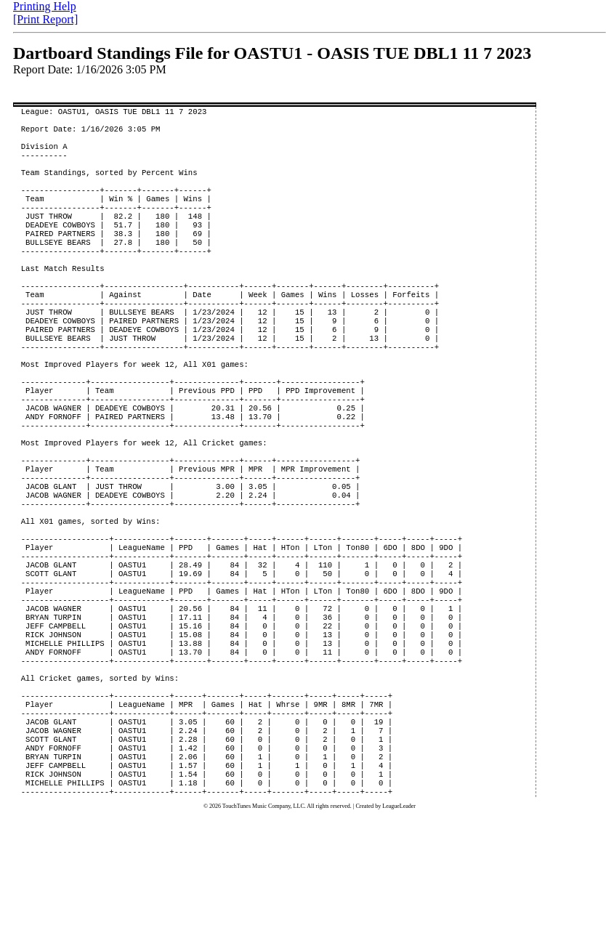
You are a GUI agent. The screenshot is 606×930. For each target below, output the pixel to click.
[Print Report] (45, 19)
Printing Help (44, 6)
